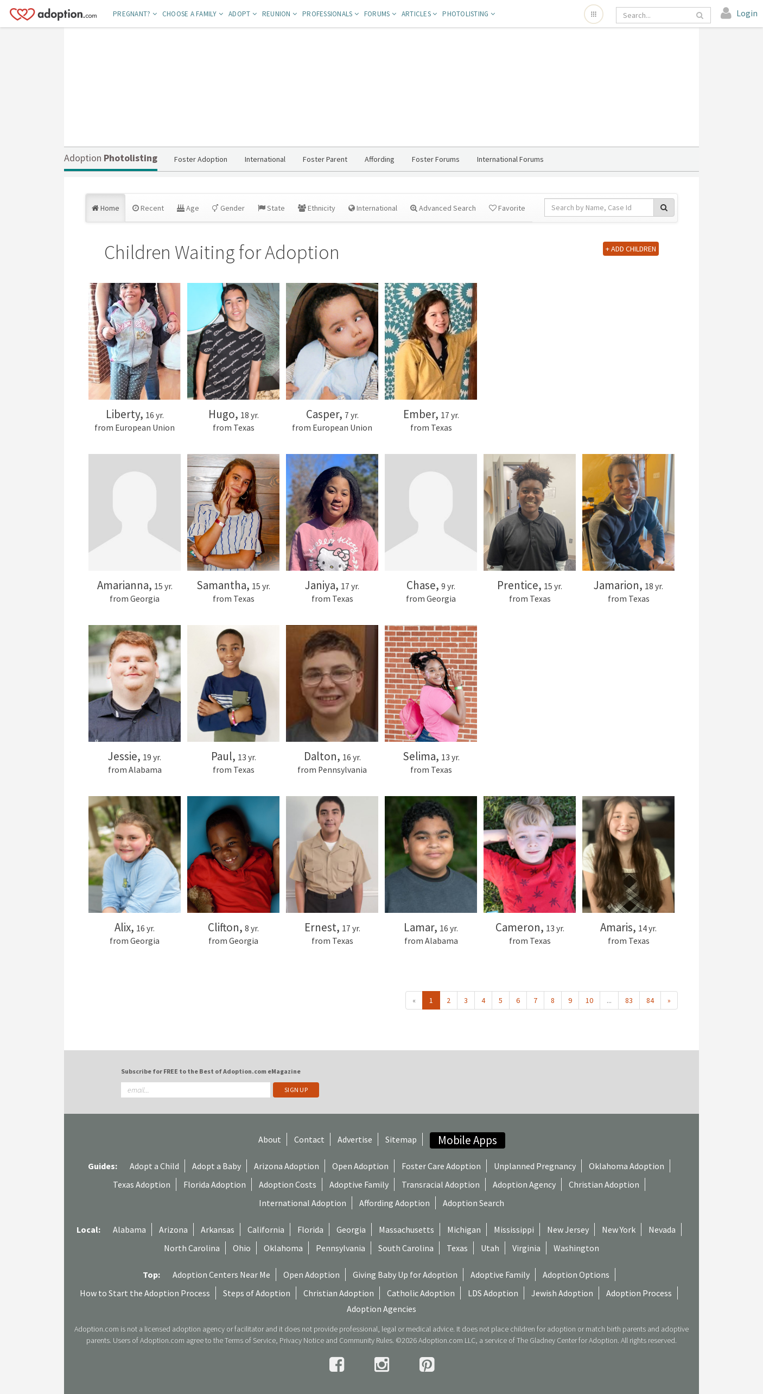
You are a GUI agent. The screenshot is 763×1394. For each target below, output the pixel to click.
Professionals (330, 13)
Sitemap (401, 1139)
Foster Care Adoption (441, 1165)
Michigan (464, 1229)
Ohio (242, 1247)
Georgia (351, 1229)
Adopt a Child (154, 1165)
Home (105, 208)
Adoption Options (576, 1274)
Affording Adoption (394, 1202)
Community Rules (365, 1340)
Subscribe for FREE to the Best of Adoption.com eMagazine (211, 1071)
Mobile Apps (467, 1140)
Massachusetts (406, 1229)
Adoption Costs (287, 1184)
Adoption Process (639, 1293)
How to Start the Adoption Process (145, 1293)
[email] (195, 1089)
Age (188, 208)
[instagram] (383, 1365)
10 (589, 1000)
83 (629, 1000)
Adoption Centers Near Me (221, 1274)
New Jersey (568, 1229)
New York (618, 1229)
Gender (228, 208)
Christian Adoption (604, 1184)
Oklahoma (283, 1247)
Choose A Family (192, 13)
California (265, 1229)
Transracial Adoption (441, 1184)
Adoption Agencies (381, 1308)
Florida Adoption (214, 1184)
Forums (380, 13)
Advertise (355, 1139)
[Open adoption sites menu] (593, 14)
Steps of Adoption (256, 1293)
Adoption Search (473, 1202)
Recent (148, 208)
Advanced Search (443, 208)
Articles (419, 13)
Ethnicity (316, 208)
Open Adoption (360, 1165)
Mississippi (514, 1229)
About (269, 1139)
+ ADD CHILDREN (631, 249)
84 (650, 1000)
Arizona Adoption (286, 1165)
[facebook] (338, 1365)
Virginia (526, 1247)
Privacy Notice (301, 1340)
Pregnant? (135, 13)
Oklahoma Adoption (626, 1165)
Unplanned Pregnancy (535, 1165)
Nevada (662, 1229)
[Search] (655, 15)
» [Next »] (669, 1000)
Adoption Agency (524, 1184)
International (372, 208)
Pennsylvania (340, 1247)
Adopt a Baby (216, 1165)
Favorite (507, 208)
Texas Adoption (141, 1184)
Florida (310, 1229)
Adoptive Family (359, 1184)
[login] (739, 13)
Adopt (242, 13)
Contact (309, 1139)
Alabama (129, 1229)
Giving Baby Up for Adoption (405, 1274)
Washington (576, 1247)
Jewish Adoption (562, 1293)
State (271, 208)
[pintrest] (426, 1365)
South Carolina (406, 1247)
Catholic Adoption (421, 1293)
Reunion (279, 13)
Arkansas (217, 1229)
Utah (490, 1247)
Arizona (173, 1229)
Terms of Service (250, 1340)
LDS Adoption (493, 1293)
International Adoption (302, 1202)
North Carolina (192, 1247)
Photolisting (468, 13)
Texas (457, 1247)
